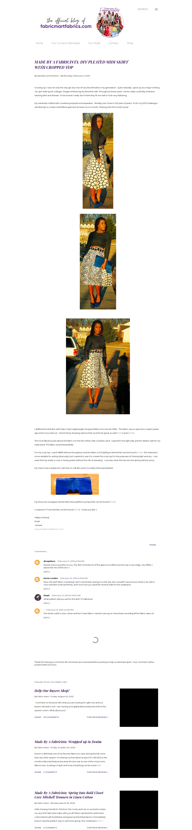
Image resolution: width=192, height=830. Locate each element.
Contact (112, 43)
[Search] (143, 9)
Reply (47, 572)
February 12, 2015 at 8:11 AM (71, 561)
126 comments (51, 717)
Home (37, 43)
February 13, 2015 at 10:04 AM (66, 595)
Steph (47, 595)
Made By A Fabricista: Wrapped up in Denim (68, 741)
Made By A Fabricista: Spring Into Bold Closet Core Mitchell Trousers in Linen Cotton (68, 794)
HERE (119, 433)
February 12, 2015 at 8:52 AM (74, 578)
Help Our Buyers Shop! (51, 690)
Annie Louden (51, 578)
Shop (128, 43)
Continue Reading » (97, 717)
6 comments (50, 828)
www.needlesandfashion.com (48, 529)
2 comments (50, 772)
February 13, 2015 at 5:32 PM (60, 610)
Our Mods (93, 43)
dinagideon (49, 561)
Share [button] (152, 545)
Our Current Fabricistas (64, 43)
